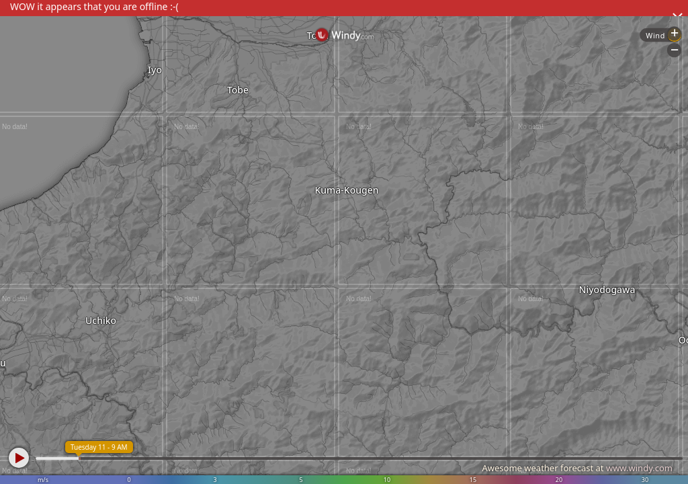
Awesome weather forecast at (577, 468)
